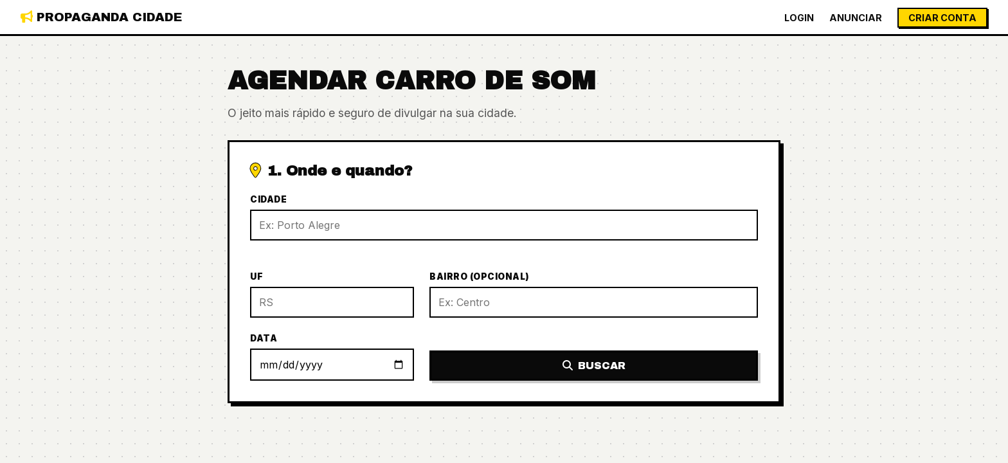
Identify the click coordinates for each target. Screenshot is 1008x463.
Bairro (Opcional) (479, 276)
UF (256, 276)
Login (799, 17)
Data (263, 338)
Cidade (268, 199)
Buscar (594, 365)
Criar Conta (942, 17)
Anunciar (855, 17)
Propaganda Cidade (102, 17)
